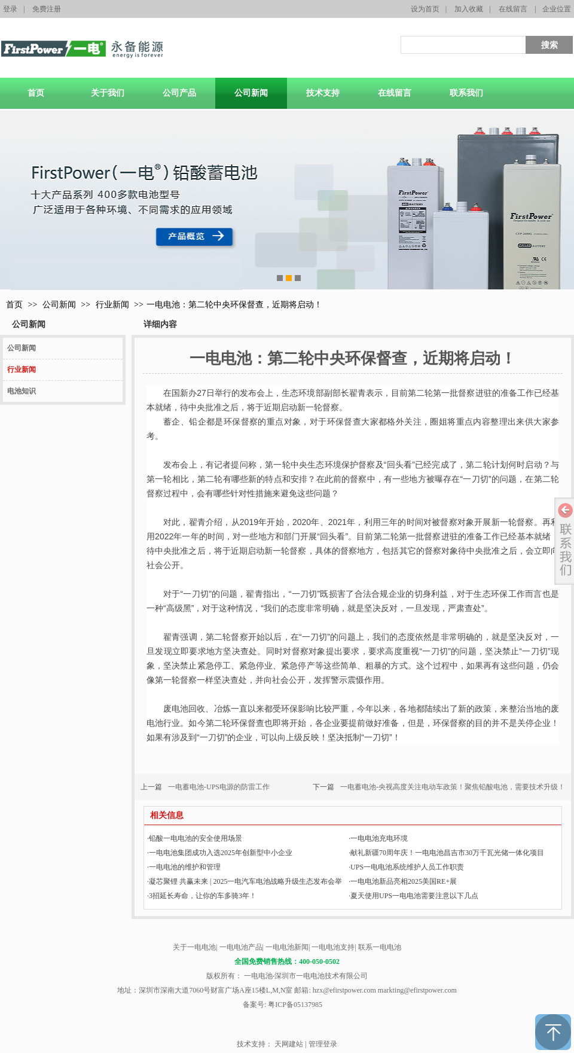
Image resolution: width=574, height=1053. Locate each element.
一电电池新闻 (287, 947)
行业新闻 (112, 304)
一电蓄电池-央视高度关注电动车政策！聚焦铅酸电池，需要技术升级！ (452, 787)
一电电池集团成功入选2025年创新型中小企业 (219, 852)
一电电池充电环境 (378, 838)
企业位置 (556, 9)
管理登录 (323, 1044)
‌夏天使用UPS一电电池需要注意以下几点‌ (413, 896)
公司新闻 (59, 304)
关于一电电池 (194, 947)
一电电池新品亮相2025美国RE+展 (403, 881)
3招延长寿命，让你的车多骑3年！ (202, 896)
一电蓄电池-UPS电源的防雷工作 (219, 787)
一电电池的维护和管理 (184, 867)
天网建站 (288, 1044)
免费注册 (46, 9)
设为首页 (425, 9)
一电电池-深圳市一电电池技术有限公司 (305, 976)
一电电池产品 (240, 947)
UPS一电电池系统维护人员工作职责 (406, 867)
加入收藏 (468, 9)
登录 (10, 9)
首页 (14, 304)
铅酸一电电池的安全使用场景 (194, 838)
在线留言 (513, 9)
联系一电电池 (379, 947)
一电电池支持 (333, 947)
